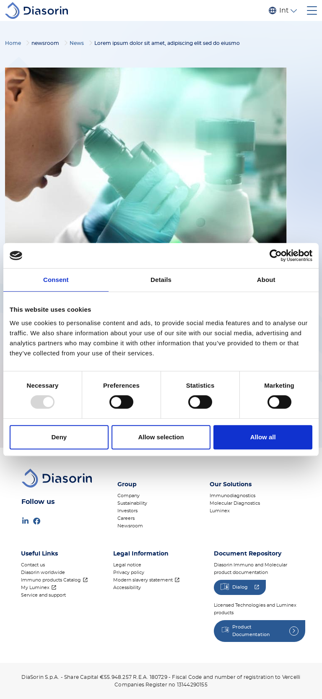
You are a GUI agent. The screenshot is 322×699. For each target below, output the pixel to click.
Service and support (43, 595)
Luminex (220, 511)
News (77, 43)
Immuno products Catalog (51, 580)
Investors (127, 511)
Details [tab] (161, 279)
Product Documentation (251, 631)
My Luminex (35, 587)
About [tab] (266, 279)
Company (128, 495)
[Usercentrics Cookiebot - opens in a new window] (275, 255)
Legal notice (127, 565)
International (283, 10)
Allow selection (161, 437)
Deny (59, 437)
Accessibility (127, 587)
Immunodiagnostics (232, 495)
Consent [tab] (56, 279)
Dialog (240, 587)
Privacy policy (128, 572)
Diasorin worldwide (43, 572)
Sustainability (132, 503)
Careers (126, 518)
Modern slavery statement (143, 580)
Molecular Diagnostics (235, 503)
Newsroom (130, 526)
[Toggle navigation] (312, 10)
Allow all (263, 437)
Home (13, 43)
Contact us (33, 565)
